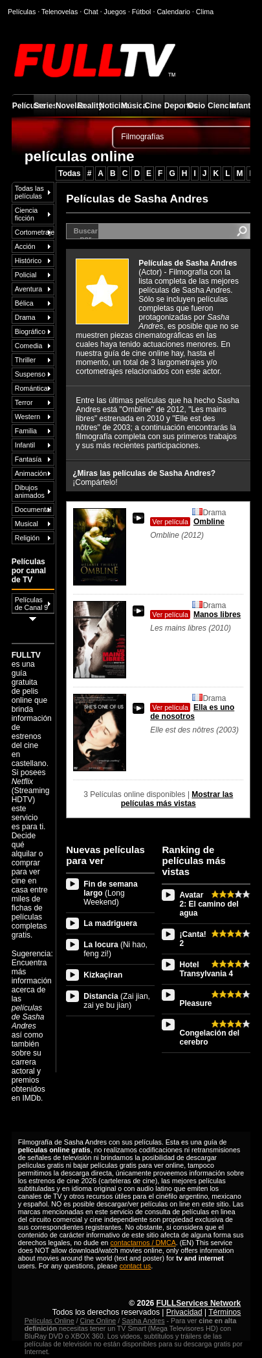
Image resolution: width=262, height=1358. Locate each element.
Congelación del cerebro (209, 1037)
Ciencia (218, 105)
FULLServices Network (199, 1303)
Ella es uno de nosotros (192, 712)
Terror (24, 402)
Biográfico (30, 331)
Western (27, 416)
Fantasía (28, 459)
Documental (33, 509)
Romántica (31, 388)
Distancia (116, 1001)
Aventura (28, 289)
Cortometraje (34, 232)
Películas (23, 105)
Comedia (29, 345)
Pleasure (195, 1003)
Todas (69, 173)
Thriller (25, 360)
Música (131, 105)
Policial (26, 275)
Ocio (196, 105)
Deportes (175, 105)
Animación (31, 473)
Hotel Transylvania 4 (206, 969)
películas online (80, 156)
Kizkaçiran (102, 974)
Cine (153, 105)
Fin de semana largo (110, 893)
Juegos (115, 11)
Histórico (28, 260)
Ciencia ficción (26, 214)
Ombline (187, 521)
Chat (90, 11)
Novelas (66, 105)
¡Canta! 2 (192, 939)
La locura (115, 949)
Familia (26, 431)
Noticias (109, 105)
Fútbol (141, 11)
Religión (27, 538)
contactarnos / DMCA (143, 1242)
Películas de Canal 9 (32, 603)
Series (44, 105)
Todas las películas (29, 192)
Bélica (24, 303)
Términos (224, 1312)
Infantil (240, 105)
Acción (25, 246)
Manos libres (195, 614)
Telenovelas (59, 11)
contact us (135, 1266)
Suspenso (30, 374)
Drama (25, 317)
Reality (87, 105)
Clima (204, 11)
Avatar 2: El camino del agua (208, 904)
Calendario (173, 11)
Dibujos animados (30, 491)
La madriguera (110, 923)
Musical (26, 523)
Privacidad (184, 1312)
